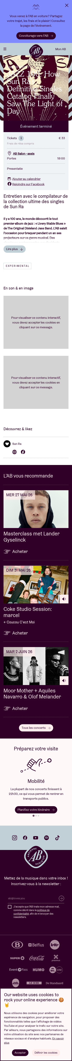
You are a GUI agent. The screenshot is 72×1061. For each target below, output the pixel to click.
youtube (35, 837)
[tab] (33, 816)
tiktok (57, 837)
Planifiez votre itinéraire (36, 810)
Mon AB (60, 49)
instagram (14, 837)
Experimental (18, 266)
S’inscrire (61, 898)
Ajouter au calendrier (24, 179)
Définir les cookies (46, 1052)
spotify (46, 837)
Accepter (20, 1052)
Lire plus (14, 249)
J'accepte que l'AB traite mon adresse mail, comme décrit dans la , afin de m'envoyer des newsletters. (36, 912)
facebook (25, 838)
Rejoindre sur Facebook (25, 184)
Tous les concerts (36, 728)
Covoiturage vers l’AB (36, 36)
